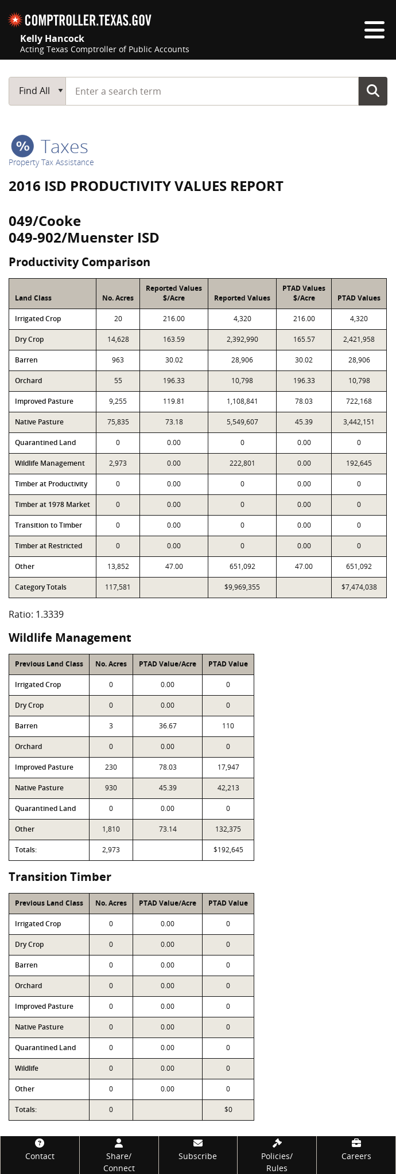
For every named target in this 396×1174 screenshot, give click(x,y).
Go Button (373, 90)
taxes (49, 146)
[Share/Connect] (119, 1155)
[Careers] (356, 1149)
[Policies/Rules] (277, 1155)
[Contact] (40, 1149)
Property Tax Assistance (51, 162)
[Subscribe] (198, 1149)
